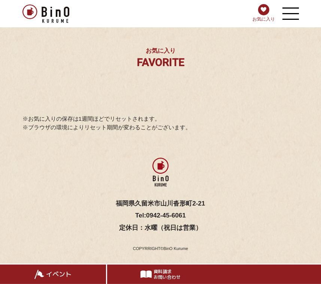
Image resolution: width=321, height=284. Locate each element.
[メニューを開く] (290, 13)
